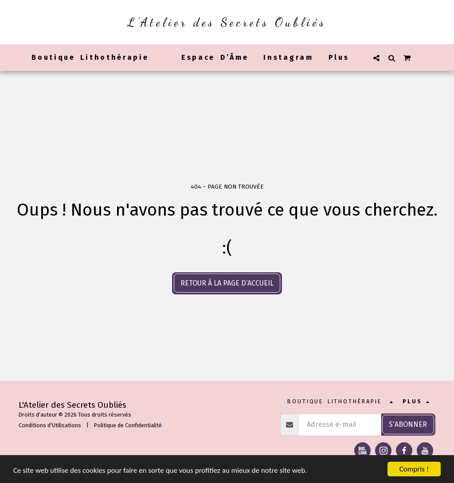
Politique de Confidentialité (128, 425)
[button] (376, 58)
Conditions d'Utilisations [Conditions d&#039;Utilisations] (50, 425)
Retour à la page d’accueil (227, 283)
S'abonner (408, 424)
